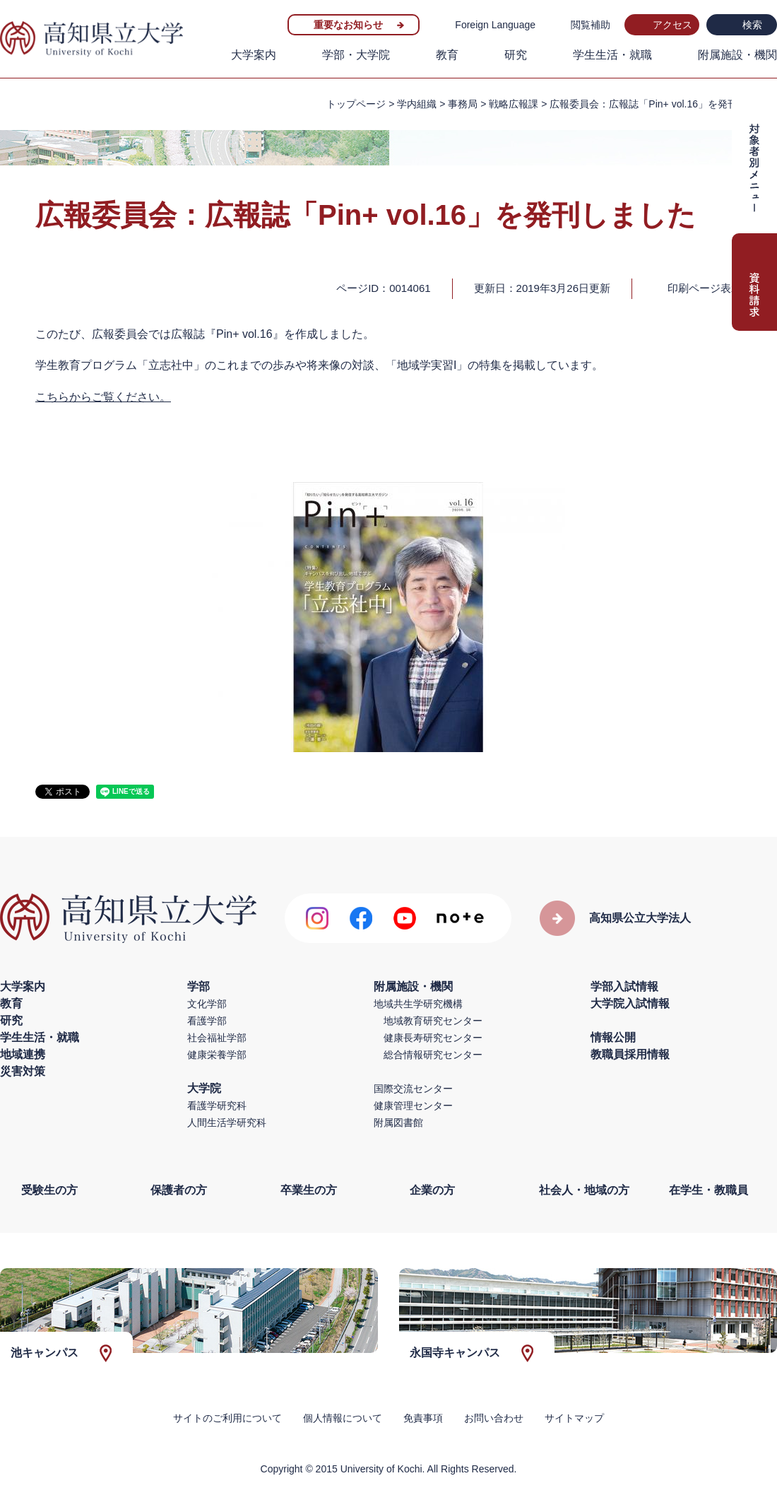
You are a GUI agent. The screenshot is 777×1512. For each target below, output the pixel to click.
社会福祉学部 (217, 1037)
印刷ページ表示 (705, 288)
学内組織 (417, 104)
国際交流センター (413, 1088)
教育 (447, 55)
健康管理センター (413, 1105)
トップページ (356, 104)
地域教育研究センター (433, 1020)
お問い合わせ (493, 1418)
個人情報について (342, 1418)
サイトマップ (574, 1418)
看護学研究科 (217, 1105)
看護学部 (207, 1020)
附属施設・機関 (737, 55)
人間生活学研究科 (226, 1122)
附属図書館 (398, 1122)
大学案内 (253, 55)
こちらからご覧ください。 (103, 397)
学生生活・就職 (612, 55)
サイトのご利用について (227, 1418)
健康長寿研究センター (433, 1037)
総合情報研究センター (433, 1054)
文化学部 (207, 1003)
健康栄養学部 (217, 1054)
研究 (515, 55)
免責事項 (423, 1418)
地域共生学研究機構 (418, 1003)
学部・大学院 (356, 55)
